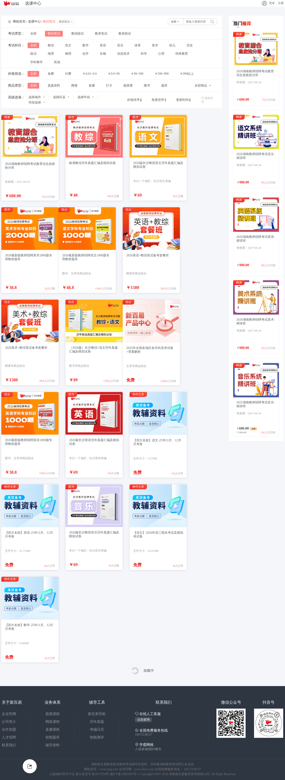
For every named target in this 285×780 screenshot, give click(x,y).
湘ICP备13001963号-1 (125, 774)
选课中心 (33, 3)
